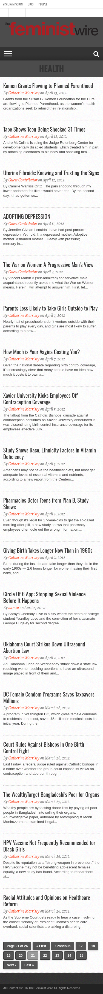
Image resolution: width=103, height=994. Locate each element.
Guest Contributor (22, 180)
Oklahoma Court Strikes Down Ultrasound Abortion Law (44, 647)
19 (8, 955)
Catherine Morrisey (23, 93)
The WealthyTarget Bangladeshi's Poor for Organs (51, 794)
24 (69, 955)
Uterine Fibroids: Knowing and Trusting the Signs (51, 172)
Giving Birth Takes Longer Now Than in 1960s (48, 550)
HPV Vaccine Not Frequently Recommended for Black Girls (49, 845)
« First (41, 946)
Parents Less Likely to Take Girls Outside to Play (50, 308)
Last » (29, 965)
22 (45, 955)
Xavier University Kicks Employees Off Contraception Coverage (40, 398)
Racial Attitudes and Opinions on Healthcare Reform (46, 900)
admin (13, 608)
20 (20, 955)
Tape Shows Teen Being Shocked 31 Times (44, 129)
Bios (30, 4)
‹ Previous (62, 946)
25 (81, 955)
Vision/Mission (13, 4)
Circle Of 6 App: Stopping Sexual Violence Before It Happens (44, 597)
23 (57, 955)
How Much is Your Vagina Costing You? (41, 351)
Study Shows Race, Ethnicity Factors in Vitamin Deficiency (49, 453)
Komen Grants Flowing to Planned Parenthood (48, 85)
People (42, 4)
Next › (11, 965)
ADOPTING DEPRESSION (26, 216)
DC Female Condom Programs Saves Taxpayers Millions (49, 697)
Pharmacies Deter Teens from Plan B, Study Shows (46, 503)
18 (93, 946)
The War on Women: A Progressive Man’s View (48, 264)
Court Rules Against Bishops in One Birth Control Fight (43, 747)
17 (81, 946)
